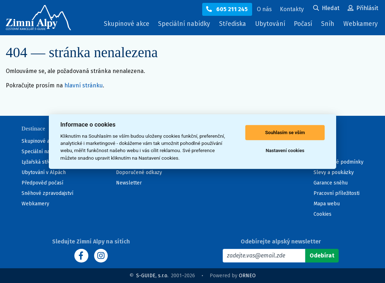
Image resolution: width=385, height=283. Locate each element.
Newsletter (129, 183)
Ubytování (268, 26)
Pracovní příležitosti (337, 193)
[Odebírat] (322, 256)
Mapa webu (327, 204)
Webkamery (359, 24)
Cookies (322, 214)
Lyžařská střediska (42, 162)
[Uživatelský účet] (326, 8)
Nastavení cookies (285, 150)
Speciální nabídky (178, 24)
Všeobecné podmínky (338, 162)
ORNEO (247, 276)
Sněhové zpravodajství (47, 193)
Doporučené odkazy (139, 172)
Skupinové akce (118, 24)
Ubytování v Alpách (44, 172)
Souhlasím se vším (285, 132)
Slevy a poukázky (334, 172)
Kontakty (324, 152)
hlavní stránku (83, 85)
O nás (320, 141)
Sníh (328, 26)
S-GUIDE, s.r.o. (152, 276)
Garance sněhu (331, 183)
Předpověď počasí (42, 183)
